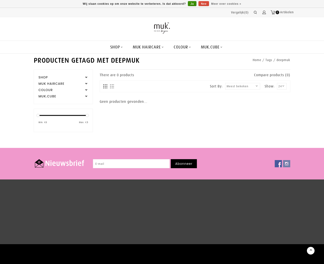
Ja (192, 3)
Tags (269, 60)
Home (257, 60)
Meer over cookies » (226, 3)
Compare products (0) (272, 75)
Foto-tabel (105, 86)
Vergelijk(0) (240, 12)
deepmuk (283, 60)
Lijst (112, 86)
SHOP (115, 47)
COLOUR (181, 47)
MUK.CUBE (210, 47)
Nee (204, 3)
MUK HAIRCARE (147, 47)
